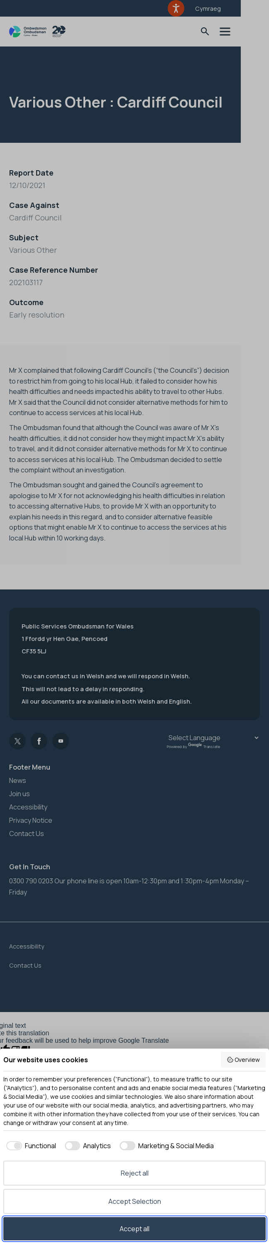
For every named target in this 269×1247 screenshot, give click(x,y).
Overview (243, 1060)
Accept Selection (134, 1201)
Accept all (134, 1228)
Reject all (135, 1173)
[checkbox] (29, 1146)
